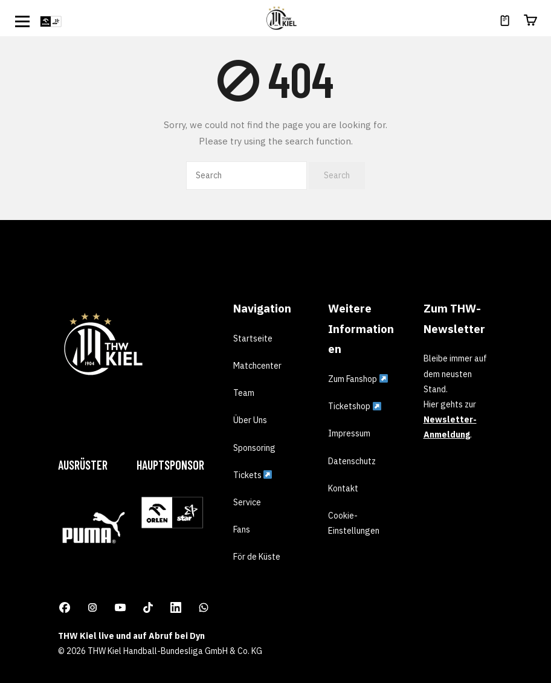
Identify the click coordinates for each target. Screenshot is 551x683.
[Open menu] (22, 21)
